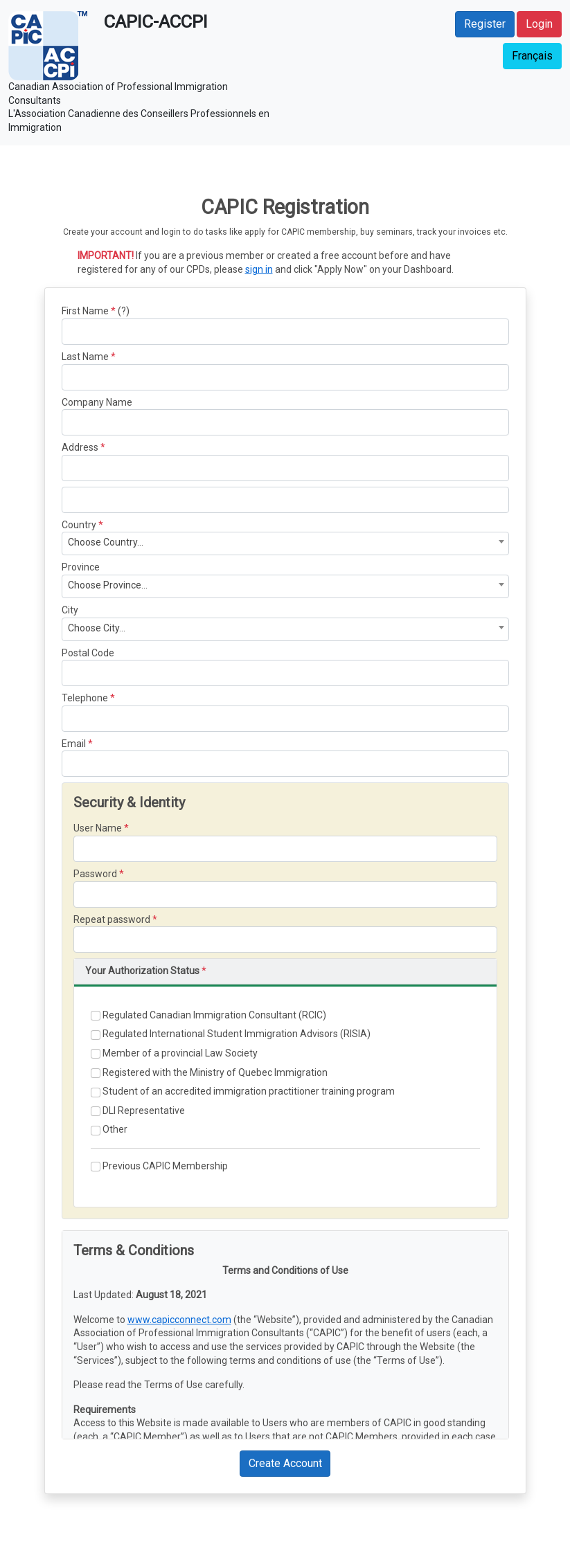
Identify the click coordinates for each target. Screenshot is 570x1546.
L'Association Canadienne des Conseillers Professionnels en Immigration (138, 120)
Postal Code (88, 652)
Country (79, 524)
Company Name (97, 402)
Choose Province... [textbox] (108, 585)
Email (74, 743)
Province (81, 567)
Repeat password (111, 919)
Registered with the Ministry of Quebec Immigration (209, 1073)
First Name (85, 310)
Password (95, 873)
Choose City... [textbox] (96, 627)
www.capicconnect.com (179, 1319)
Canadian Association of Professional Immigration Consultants (118, 93)
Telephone (85, 697)
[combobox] (285, 543)
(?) (124, 310)
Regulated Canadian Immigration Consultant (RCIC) (208, 1015)
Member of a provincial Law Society (174, 1053)
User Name (97, 828)
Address (80, 447)
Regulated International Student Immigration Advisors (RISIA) (231, 1034)
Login (539, 23)
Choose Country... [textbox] (105, 542)
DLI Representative (138, 1111)
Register (485, 23)
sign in (259, 269)
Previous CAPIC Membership (159, 1166)
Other (109, 1129)
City (70, 609)
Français (532, 55)
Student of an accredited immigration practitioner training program (243, 1091)
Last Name (85, 356)
